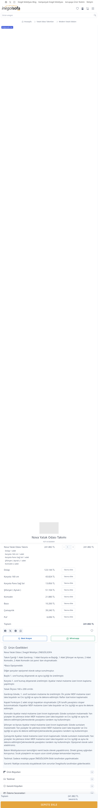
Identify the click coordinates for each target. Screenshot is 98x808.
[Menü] (93, 8)
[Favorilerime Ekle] (92, 631)
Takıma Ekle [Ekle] (68, 570)
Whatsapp (73, 638)
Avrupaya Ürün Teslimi (75, 2)
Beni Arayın (25, 638)
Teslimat (9, 779)
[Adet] (68, 547)
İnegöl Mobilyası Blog (27, 2)
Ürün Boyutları (12, 772)
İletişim (90, 2)
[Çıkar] (64, 547)
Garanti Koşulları (13, 786)
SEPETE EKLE (49, 804)
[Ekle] (73, 547)
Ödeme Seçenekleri (14, 793)
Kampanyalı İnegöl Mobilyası (50, 2)
